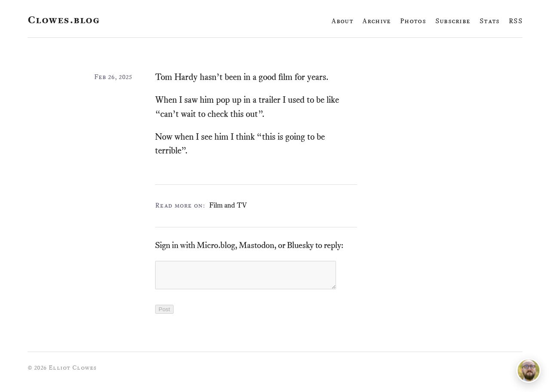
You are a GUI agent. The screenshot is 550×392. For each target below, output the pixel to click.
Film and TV (228, 205)
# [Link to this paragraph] (331, 78)
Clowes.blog (64, 20)
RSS (515, 21)
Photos (413, 21)
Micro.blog (216, 245)
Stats (490, 21)
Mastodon (256, 245)
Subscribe (453, 21)
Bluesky (300, 245)
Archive (376, 21)
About (342, 21)
